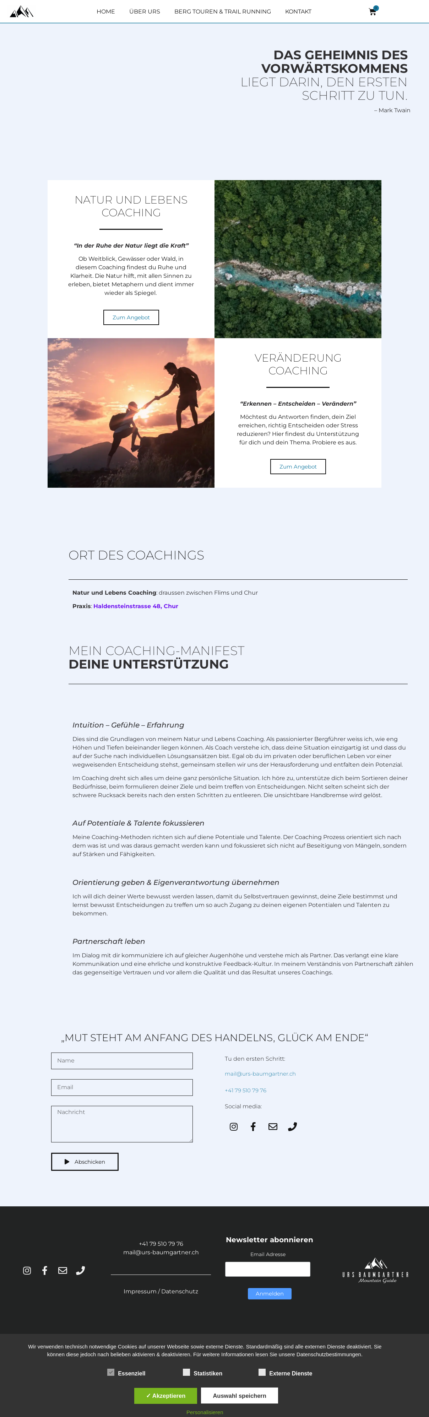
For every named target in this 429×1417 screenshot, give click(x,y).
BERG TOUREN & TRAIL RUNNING (222, 11)
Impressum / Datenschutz (161, 1291)
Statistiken (202, 1372)
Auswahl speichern (239, 1395)
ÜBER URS (144, 11)
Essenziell (126, 1372)
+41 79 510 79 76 (245, 1090)
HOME (106, 11)
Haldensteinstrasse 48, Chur (135, 606)
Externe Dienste (285, 1372)
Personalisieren (204, 1412)
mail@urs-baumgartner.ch (260, 1073)
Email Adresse (268, 1254)
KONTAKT (298, 11)
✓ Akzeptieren (166, 1395)
